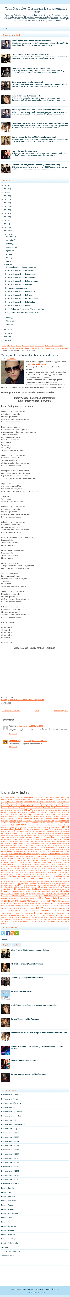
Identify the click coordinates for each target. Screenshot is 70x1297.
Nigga (50, 887)
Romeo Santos (35, 903)
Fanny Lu (27, 839)
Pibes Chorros (41, 894)
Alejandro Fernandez (48, 799)
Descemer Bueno (35, 829)
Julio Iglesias (64, 854)
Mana (3, 879)
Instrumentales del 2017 (10, 1167)
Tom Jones (21, 915)
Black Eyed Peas (37, 812)
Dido (42, 829)
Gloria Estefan (30, 843)
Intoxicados (54, 847)
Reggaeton (40, 348)
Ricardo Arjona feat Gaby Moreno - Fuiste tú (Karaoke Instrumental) (36, 110)
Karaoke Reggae (7, 1205)
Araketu (10, 808)
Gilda (15, 843)
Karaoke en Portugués (9, 1239)
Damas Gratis (46, 825)
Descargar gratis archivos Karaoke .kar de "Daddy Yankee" (22, 700)
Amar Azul (44, 804)
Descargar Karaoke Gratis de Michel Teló (20, 292)
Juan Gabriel (13, 854)
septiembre (10, 247)
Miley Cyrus (54, 883)
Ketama (34, 858)
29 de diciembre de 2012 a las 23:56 (30, 726)
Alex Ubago (28, 802)
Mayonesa (54, 881)
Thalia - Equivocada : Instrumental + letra (26, 96)
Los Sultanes (5, 874)
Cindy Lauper (12, 823)
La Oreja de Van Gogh (43, 862)
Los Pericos (11, 872)
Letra (29, 348)
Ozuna (4, 891)
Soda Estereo (26, 911)
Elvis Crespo (20, 837)
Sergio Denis (30, 908)
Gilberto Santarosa (6, 843)
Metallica (9, 883)
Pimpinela (49, 894)
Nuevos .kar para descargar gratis (24, 151)
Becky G (66, 810)
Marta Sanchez (23, 881)
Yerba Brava (42, 921)
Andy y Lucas (45, 806)
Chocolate (58, 821)
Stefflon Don (61, 911)
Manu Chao (20, 879)
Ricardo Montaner (27, 901)
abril (7, 265)
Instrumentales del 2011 (10, 1141)
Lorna (56, 866)
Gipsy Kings (21, 843)
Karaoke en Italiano (8, 1235)
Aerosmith (34, 797)
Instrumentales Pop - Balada (11, 1112)
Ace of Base (22, 797)
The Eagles (51, 913)
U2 (63, 915)
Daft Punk (31, 825)
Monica (3, 885)
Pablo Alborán (16, 891)
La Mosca (31, 862)
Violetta (66, 917)
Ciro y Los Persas (23, 823)
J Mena (66, 847)
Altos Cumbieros (22, 804)
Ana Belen (62, 804)
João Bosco (4, 854)
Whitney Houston (38, 919)
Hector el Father (18, 847)
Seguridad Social (59, 905)
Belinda (4, 812)
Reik (39, 898)
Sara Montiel (26, 905)
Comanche (42, 823)
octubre (9, 244)
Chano (6, 821)
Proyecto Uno (27, 896)
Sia (45, 908)
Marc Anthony (37, 879)
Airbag (67, 797)
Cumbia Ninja (5, 825)
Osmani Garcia (64, 889)
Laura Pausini (21, 866)
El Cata (50, 833)
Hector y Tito (27, 847)
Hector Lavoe (9, 847)
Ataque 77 (22, 808)
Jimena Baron (20, 851)
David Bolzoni (5, 829)
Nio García (56, 887)
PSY (9, 891)
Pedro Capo (24, 894)
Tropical (59, 915)
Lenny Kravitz (30, 866)
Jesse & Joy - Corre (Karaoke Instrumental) (27, 82)
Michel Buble (28, 883)
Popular (6, 945)
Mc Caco (59, 881)
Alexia (54, 802)
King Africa (56, 858)
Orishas (56, 889)
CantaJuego (48, 816)
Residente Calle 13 (52, 898)
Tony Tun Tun (37, 915)
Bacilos (66, 808)
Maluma (58, 876)
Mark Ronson (5, 881)
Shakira (39, 908)
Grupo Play (13, 845)
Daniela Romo (33, 827)
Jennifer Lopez (49, 849)
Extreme (9, 839)
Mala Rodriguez (43, 876)
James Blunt (19, 849)
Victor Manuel (22, 917)
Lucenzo (47, 874)
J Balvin (61, 847)
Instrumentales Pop (8, 1107)
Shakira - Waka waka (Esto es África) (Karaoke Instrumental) (34, 137)
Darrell (57, 827)
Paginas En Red (14, 741)
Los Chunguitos (20, 870)
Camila (26, 816)
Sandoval (14, 905)
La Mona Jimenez (22, 862)
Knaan (62, 858)
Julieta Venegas (54, 854)
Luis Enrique (61, 874)
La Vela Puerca (62, 862)
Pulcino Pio (34, 896)
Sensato (15, 908)
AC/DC (3, 797)
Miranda (61, 883)
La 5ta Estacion (32, 860)
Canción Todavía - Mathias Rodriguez (25, 1019)
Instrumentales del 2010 (10, 1137)
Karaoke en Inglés (7, 1230)
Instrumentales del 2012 (53, 346)
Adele (28, 797)
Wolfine (17, 921)
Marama (27, 879)
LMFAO (23, 860)
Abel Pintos (14, 797)
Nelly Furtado (6, 887)
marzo (8, 318)
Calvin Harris (18, 816)
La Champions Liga (45, 860)
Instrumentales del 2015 (10, 1158)
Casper (54, 819)
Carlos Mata (19, 819)
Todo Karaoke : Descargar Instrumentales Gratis (36, 10)
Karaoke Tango (6, 1222)
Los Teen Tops (14, 874)
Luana (34, 874)
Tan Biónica (12, 913)
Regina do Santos (30, 898)
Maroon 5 (14, 881)
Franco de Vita (63, 839)
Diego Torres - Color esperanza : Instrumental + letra (31, 68)
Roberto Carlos (12, 903)
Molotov (66, 883)
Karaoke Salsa (6, 1218)
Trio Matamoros (51, 915)
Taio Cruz (4, 913)
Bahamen (37, 810)
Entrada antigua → (61, 711)
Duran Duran (65, 831)
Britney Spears (25, 814)
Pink (54, 894)
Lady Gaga (11, 864)
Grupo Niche (5, 845)
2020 (5, 206)
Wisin (61, 919)
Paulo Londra (6, 894)
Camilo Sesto (40, 816)
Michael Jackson (18, 883)
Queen (41, 896)
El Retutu (57, 835)
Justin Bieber (7, 856)
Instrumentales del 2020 (10, 1179)
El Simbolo (64, 835)
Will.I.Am (47, 919)
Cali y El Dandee (63, 814)
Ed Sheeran (5, 833)
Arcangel (16, 808)
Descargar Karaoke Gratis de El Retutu (19, 295)
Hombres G (41, 847)
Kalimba (16, 856)
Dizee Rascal (63, 829)
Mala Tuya (51, 876)
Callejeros (11, 816)
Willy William (55, 919)
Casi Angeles (48, 819)
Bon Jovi (60, 812)
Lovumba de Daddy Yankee (36, 364)
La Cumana (54, 860)
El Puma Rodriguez (49, 835)
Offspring (28, 889)
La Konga (8, 862)
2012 (5, 234)
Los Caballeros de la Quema (57, 868)
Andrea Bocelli (15, 806)
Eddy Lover (24, 833)
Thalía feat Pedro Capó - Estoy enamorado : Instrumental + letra (34, 1005)
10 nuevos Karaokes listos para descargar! (21, 267)
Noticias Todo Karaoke (9, 1243)
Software (45, 911)
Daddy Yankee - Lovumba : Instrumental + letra (22, 312)
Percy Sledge (32, 894)
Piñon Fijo (4, 896)
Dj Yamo (7, 831)
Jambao (11, 849)
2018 (5, 213)
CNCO (43, 814)
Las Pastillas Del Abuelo (8, 866)
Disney (56, 829)
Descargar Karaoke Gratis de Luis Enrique (20, 270)
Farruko (32, 839)
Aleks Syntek (19, 802)
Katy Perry (49, 856)
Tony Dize (28, 915)
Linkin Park (46, 866)
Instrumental (39, 346)
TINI (67, 911)
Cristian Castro (63, 823)
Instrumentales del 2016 (10, 1163)
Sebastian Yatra (47, 905)
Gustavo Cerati (45, 845)
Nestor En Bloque (24, 887)
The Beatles (43, 913)
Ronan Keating (44, 903)
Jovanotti (66, 851)
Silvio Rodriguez (56, 908)
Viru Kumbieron (6, 919)
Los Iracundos (51, 870)
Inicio (5, 29)
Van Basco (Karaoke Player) (21, 991)
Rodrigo (20, 903)
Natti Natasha (60, 885)
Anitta (62, 806)
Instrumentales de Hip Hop (11, 1129)
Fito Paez (43, 839)
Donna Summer (36, 831)
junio (7, 258)
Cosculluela (49, 823)
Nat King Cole (27, 885)
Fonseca (54, 839)
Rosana (52, 903)
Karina (37, 856)
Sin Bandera (13, 911)
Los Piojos (19, 872)
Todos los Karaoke (8, 1256)
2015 (5, 224)
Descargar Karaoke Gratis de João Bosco (20, 278)
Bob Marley (54, 812)
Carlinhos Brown (58, 816)
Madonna (29, 876)
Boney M (66, 812)
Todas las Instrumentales (54, 348)
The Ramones (60, 913)
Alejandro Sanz (8, 801)
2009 (5, 337)
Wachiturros (22, 919)
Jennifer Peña (60, 849)
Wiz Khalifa (10, 921)
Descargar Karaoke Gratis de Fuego (18, 284)
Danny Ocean (50, 827)
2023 (5, 196)
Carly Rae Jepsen (38, 819)
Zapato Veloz (60, 921)
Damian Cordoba (58, 825)
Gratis (32, 346)
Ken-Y (24, 858)
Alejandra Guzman (33, 799)
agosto (8, 251)
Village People (40, 917)
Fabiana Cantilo (17, 839)
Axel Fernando (48, 808)
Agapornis (43, 797)
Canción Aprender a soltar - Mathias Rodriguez (28, 1074)
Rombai (26, 903)
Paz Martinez (15, 894)
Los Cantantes (10, 870)
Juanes (44, 853)
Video (66, 348)
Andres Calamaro (26, 806)
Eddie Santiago (15, 833)
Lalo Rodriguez (29, 864)
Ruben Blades (60, 903)
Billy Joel (28, 812)
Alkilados (8, 804)
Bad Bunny (28, 810)
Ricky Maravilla (41, 901)
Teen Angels (30, 913)
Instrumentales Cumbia (9, 1099)
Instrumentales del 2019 (10, 1175)
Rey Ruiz (62, 898)
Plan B (11, 896)
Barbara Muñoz (52, 810)
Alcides (23, 799)
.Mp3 (8, 346)
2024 (5, 192)
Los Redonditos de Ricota (49, 872)
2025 (5, 189)
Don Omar (14, 831)
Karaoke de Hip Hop (8, 1226)
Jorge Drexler (51, 851)
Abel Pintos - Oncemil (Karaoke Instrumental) (27, 964)
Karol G (43, 856)
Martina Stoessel (34, 881)
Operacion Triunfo (47, 889)
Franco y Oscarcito (7, 841)
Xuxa (21, 921)
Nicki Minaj (35, 887)
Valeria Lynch (5, 917)
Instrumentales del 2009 (10, 1133)
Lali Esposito (20, 864)
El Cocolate (56, 833)
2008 (5, 340)
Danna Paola (42, 827)
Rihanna (61, 901)
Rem (43, 898)
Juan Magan (35, 854)
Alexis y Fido (61, 802)
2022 (5, 199)
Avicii (34, 808)
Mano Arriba (11, 879)
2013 (5, 231)
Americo (56, 804)
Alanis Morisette (15, 799)
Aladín (7, 799)
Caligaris (4, 816)
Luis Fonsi (11, 876)
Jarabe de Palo (29, 849)
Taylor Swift (21, 913)
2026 (5, 185)
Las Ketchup (64, 864)
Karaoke (24, 348)
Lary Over (49, 864)
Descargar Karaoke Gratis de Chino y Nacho (21, 298)
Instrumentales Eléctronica (11, 1103)
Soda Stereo (35, 911)
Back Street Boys (6, 810)
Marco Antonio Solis (51, 879)
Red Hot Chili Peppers (18, 898)
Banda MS (43, 810)
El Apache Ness (43, 833)
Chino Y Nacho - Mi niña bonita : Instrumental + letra (30, 55)
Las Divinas (56, 864)
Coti (55, 823)
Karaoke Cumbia (7, 1192)
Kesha (29, 858)
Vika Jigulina (31, 917)
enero (8, 325)
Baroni (60, 810)
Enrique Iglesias (51, 837)
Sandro (19, 905)
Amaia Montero (33, 804)
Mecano (3, 883)
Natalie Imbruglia (49, 885)
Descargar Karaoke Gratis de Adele (18, 306)
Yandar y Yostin (28, 921)
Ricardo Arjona (10, 900)
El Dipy (6, 835)
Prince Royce (18, 896)
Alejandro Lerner (63, 799)
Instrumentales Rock (8, 1120)
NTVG (20, 885)
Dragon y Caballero (47, 831)
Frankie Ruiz (26, 841)
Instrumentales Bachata (10, 1095)
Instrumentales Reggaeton (11, 348)
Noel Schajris (12, 889)
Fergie (37, 839)
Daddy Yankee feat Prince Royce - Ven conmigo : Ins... (25, 309)
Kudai (67, 858)
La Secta (54, 862)
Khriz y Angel (41, 858)
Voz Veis (15, 919)
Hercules (34, 847)
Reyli (67, 898)
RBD (45, 896)
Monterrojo (9, 885)
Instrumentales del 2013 (10, 1150)
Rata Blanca (5, 898)
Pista (34, 348)
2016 (5, 220)
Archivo (16, 945)
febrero (8, 321)
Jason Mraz (39, 849)
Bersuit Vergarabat (13, 812)
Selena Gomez (6, 908)
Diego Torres (48, 829)
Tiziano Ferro (13, 915)
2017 (5, 217)
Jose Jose (59, 851)
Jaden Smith (5, 849)
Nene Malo (15, 887)
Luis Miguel (21, 876)
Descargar (25, 346)
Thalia (36, 913)
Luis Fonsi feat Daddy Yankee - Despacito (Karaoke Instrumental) (36, 165)
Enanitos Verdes (37, 837)
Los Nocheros (61, 870)
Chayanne (12, 821)
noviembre (10, 240)
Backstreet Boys (18, 810)
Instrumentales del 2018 (10, 1171)
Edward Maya (33, 833)
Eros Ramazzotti (64, 837)
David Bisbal (64, 827)
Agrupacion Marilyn (53, 797)
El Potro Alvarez (37, 835)
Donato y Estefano (24, 831)
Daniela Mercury (23, 827)
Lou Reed (28, 874)
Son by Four (54, 911)
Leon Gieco (39, 866)
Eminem (28, 837)
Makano (35, 876)
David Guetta (15, 829)
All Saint (14, 804)
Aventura (29, 808)
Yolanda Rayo (51, 921)
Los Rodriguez (64, 872)
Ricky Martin (52, 901)
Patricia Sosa (43, 891)
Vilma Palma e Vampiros (54, 917)
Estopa (3, 839)
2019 (5, 210)
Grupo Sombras (23, 845)
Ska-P (20, 911)
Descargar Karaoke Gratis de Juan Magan (20, 274)
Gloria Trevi (47, 843)
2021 (5, 203)
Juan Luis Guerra (24, 854)
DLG (12, 825)
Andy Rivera (37, 806)
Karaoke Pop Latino (8, 1201)
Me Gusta (66, 881)
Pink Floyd (59, 894)
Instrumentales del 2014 (10, 1154)
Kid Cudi (49, 858)
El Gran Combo (13, 835)
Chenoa (19, 821)
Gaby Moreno (39, 841)
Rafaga (50, 896)
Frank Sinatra (17, 841)
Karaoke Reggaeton (8, 1209)
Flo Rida (49, 839)
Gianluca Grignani (63, 841)
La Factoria (63, 860)
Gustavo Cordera (57, 845)
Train (43, 915)
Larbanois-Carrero (39, 864)
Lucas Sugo (40, 874)
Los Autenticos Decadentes (28, 868)
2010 (5, 333)
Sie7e (48, 908)
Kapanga (22, 856)
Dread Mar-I (56, 831)
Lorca (52, 866)
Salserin (8, 905)
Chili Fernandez (38, 821)
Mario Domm (64, 879)
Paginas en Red (39, 1292)
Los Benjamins (42, 868)
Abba (7, 797)
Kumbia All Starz (6, 860)
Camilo (32, 816)
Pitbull (66, 893)
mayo (8, 261)
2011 (5, 330)
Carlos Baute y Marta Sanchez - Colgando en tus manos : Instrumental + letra (40, 123)
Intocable (48, 847)
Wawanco (30, 919)
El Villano (12, 837)
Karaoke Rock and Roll (9, 1213)
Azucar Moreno (58, 808)
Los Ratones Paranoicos (31, 872)
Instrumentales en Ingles (10, 1184)
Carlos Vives (27, 819)
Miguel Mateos (45, 883)
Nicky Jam (43, 887)
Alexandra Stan (37, 802)
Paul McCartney (53, 891)
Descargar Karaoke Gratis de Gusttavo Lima (21, 281)
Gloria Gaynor (39, 843)
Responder (13, 734)
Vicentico (13, 917)
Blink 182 (47, 812)
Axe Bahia (39, 808)
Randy (66, 896)
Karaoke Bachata (7, 1188)
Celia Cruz (60, 819)
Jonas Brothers (42, 851)
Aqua (6, 808)
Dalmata (38, 825)
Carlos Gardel (10, 819)
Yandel (36, 921)
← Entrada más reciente (11, 711)
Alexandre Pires (47, 802)
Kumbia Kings (16, 860)
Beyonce (22, 812)
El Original (22, 835)
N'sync (15, 885)
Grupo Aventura (64, 843)
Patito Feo (34, 891)
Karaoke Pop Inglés (8, 1196)
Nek (67, 885)
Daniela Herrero (12, 827)
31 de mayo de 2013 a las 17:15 (35, 741)
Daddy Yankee (16, 346)
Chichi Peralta (27, 821)
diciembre (9, 237)
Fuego (33, 841)
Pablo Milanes (25, 891)
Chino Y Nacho (48, 821)
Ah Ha (62, 797)
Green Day (55, 843)
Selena (67, 905)
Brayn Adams (5, 814)
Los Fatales (42, 870)
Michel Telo (36, 883)
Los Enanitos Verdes (32, 870)
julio (7, 254)
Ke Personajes (16, 858)
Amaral (51, 804)
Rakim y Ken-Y (58, 896)
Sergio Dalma (22, 908)
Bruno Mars (35, 814)
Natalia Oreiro (37, 885)
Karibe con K (30, 856)
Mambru (66, 876)
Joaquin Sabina (31, 851)
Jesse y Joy (10, 851)
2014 (5, 227)
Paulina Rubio (64, 891)
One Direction (37, 889)
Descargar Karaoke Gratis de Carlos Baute (20, 302)
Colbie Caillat (34, 823)
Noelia (19, 889)
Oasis (23, 889)
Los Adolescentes (14, 868)
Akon (2, 799)
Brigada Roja (15, 814)
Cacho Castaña (51, 814)
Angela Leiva (55, 806)
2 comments (11, 359)
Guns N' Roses (34, 845)
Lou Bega (22, 874)
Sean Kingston (36, 905)
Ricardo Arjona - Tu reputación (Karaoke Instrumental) (31, 41)
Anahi (8, 806)
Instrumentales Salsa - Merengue (13, 1124)
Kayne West (57, 856)
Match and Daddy (44, 881)
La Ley (14, 862)
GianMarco (53, 841)
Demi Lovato (25, 829)
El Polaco (29, 835)
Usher (67, 915)
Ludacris (53, 874)
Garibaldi (47, 841)
